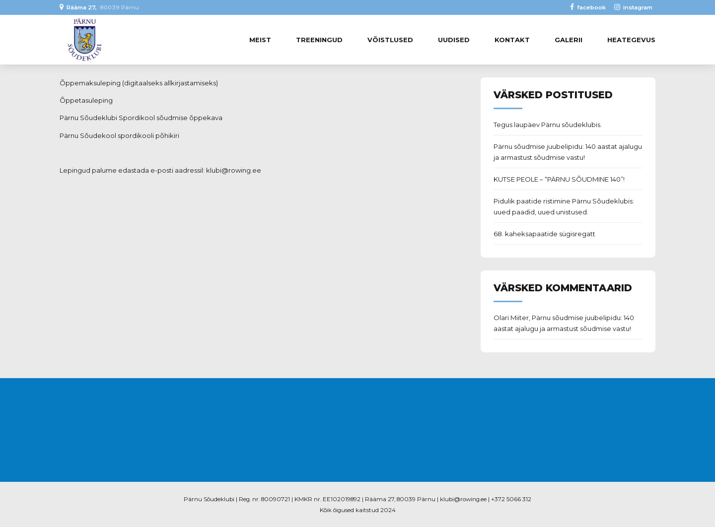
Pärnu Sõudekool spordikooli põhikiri (119, 135)
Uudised (454, 40)
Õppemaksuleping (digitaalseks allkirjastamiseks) (139, 83)
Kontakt (512, 40)
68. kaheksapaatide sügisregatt (544, 234)
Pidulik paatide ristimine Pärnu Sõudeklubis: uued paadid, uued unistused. (564, 206)
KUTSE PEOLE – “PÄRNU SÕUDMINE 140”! (559, 179)
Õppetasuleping (86, 100)
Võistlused (390, 40)
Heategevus (631, 40)
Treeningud (319, 40)
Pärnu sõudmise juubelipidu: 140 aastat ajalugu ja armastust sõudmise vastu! (568, 151)
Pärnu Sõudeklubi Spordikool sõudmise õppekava (141, 118)
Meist (260, 40)
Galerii (568, 40)
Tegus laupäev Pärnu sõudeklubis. (548, 125)
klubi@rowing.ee (233, 170)
